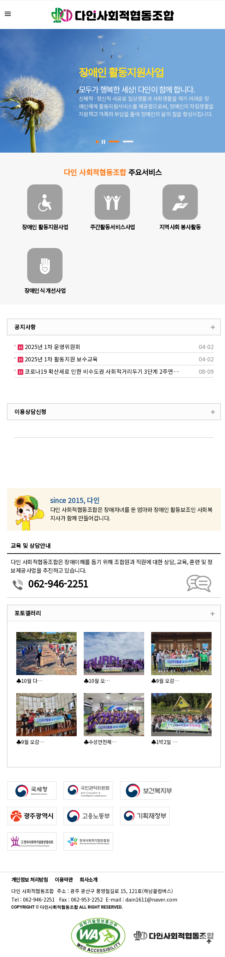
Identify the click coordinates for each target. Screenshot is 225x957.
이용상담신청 (30, 411)
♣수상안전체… (100, 741)
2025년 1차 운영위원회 (52, 347)
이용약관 (63, 879)
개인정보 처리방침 (29, 879)
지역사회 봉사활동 (180, 227)
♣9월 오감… (165, 680)
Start (98, 142)
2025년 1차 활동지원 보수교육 (60, 359)
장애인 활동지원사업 (45, 227)
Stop (103, 142)
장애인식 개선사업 (45, 290)
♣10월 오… (97, 680)
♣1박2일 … (164, 741)
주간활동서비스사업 (112, 227)
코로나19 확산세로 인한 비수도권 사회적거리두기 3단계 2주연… (101, 371)
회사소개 (88, 879)
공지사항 (25, 327)
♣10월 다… (29, 680)
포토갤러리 (27, 613)
